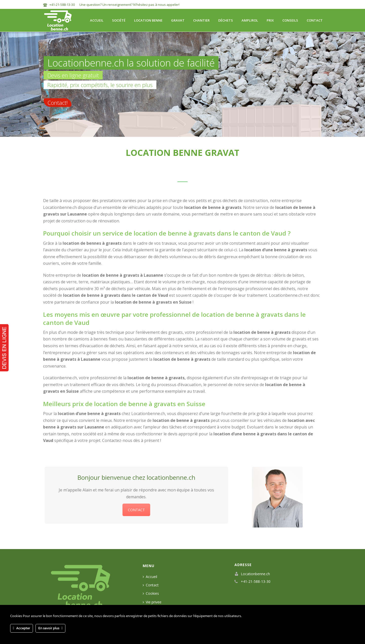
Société (118, 20)
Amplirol (250, 20)
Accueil (96, 20)
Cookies (151, 593)
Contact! (57, 102)
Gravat (178, 20)
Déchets (225, 20)
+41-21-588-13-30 (62, 4)
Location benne (148, 20)
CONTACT (133, 509)
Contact (315, 20)
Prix (270, 20)
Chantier (201, 20)
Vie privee (152, 602)
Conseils (290, 20)
